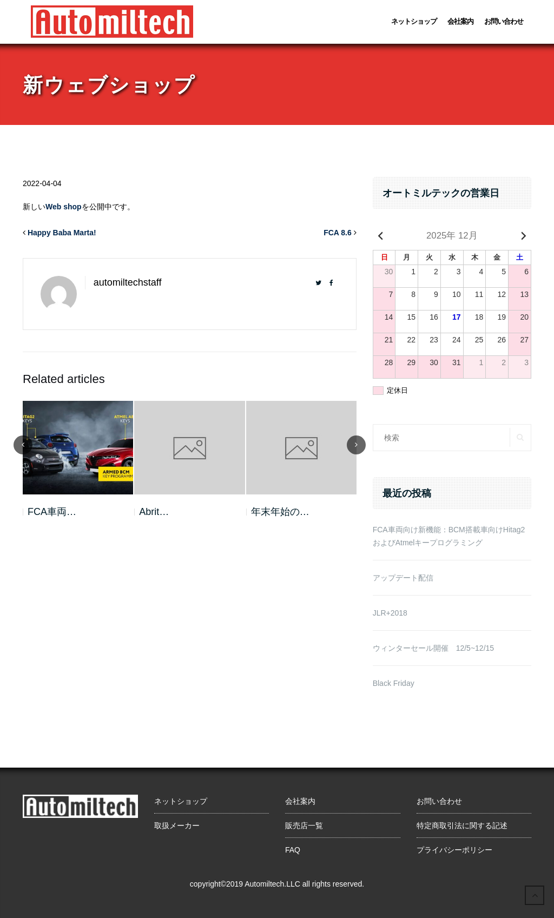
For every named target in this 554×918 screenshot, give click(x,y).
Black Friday (393, 683)
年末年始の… (280, 511)
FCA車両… (52, 511)
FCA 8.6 (338, 232)
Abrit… (154, 511)
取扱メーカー (177, 825)
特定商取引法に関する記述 (462, 825)
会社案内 (460, 21)
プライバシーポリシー (454, 850)
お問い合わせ (503, 21)
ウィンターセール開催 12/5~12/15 (433, 648)
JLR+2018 (390, 613)
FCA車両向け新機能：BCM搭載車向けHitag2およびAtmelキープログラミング (449, 536)
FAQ (292, 850)
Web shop (63, 206)
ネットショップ (414, 21)
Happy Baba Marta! (62, 232)
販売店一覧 (304, 825)
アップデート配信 (403, 577)
